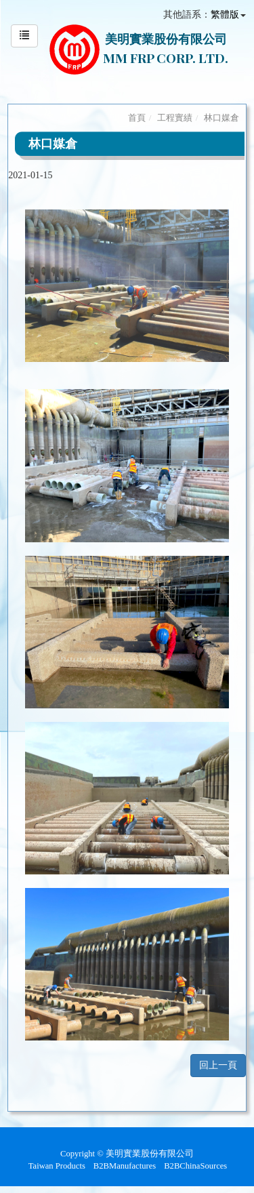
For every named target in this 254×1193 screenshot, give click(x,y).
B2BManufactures (124, 1166)
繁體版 (225, 14)
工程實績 (174, 118)
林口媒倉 (221, 118)
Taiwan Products (56, 1166)
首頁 (137, 118)
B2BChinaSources (195, 1166)
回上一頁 (218, 1065)
